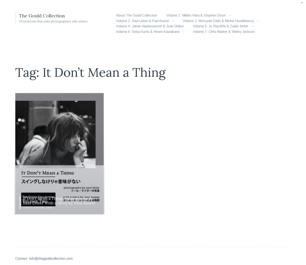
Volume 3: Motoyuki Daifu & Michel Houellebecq (218, 21)
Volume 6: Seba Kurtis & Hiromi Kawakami (147, 31)
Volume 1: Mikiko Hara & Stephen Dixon (196, 15)
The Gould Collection (44, 15)
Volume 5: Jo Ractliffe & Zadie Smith (220, 26)
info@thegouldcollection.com (51, 253)
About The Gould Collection (136, 15)
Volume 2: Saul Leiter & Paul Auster (142, 21)
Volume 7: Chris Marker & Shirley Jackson (224, 31)
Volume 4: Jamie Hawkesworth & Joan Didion (150, 26)
